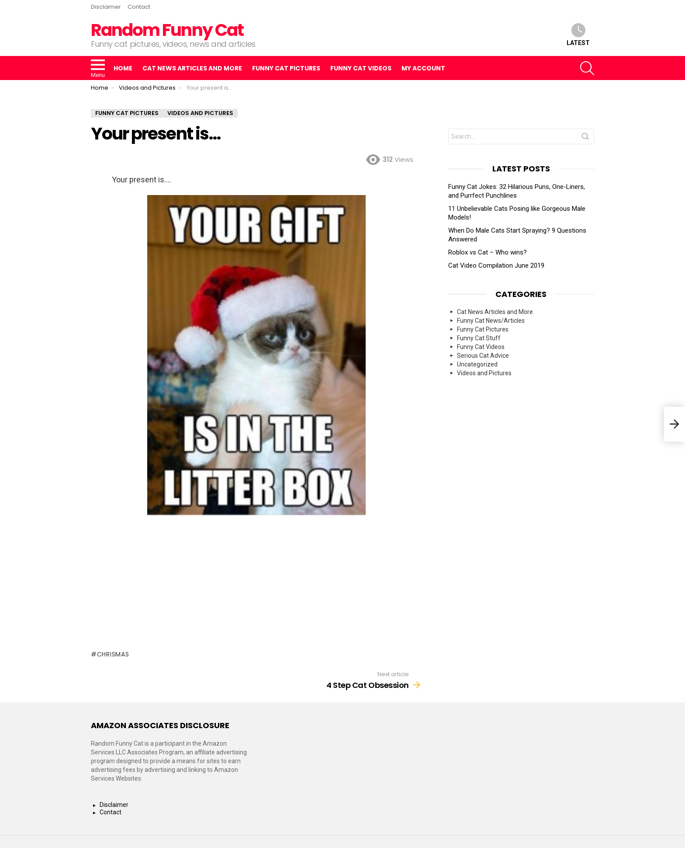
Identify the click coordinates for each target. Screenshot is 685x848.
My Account (423, 68)
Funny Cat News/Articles (491, 320)
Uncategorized (477, 364)
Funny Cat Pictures (286, 68)
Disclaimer (106, 7)
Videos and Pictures (484, 373)
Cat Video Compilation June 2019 (496, 265)
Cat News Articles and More (192, 68)
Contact (139, 7)
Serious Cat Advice (483, 355)
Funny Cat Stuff (479, 338)
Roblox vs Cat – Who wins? (487, 252)
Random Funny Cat (167, 30)
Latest (578, 34)
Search (585, 138)
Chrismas (113, 654)
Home (123, 68)
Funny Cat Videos (360, 68)
